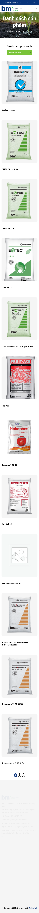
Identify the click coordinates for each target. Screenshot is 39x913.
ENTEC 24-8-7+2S (9, 228)
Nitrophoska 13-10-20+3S (12, 704)
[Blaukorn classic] (19, 82)
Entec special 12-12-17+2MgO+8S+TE (17, 347)
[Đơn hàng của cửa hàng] (19, 52)
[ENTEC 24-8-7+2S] (19, 200)
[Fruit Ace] (19, 377)
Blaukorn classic (8, 110)
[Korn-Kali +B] (19, 496)
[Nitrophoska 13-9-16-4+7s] (19, 735)
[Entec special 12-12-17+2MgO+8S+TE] (19, 318)
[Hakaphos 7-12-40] (19, 437)
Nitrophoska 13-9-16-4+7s (13, 763)
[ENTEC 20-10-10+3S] (19, 141)
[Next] (23, 775)
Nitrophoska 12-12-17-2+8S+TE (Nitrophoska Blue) (15, 643)
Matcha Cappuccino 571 (12, 583)
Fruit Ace (5, 406)
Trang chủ (10, 32)
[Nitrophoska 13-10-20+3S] (19, 676)
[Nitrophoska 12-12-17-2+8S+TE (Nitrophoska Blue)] (19, 614)
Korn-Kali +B (7, 524)
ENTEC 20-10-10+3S (10, 169)
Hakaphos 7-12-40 (9, 465)
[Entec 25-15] (19, 259)
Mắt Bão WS (33, 908)
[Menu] (36, 8)
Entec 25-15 (6, 287)
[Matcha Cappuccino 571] (19, 555)
